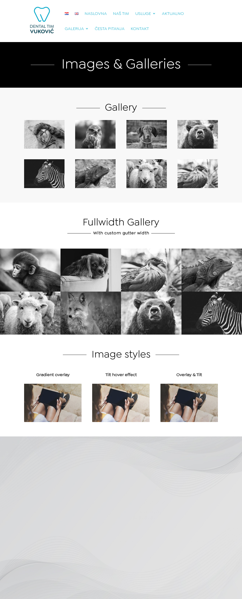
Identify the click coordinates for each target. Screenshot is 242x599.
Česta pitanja (110, 29)
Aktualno (173, 14)
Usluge (143, 14)
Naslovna (96, 14)
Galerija (74, 29)
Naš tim (121, 14)
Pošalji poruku (84, 545)
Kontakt (140, 29)
